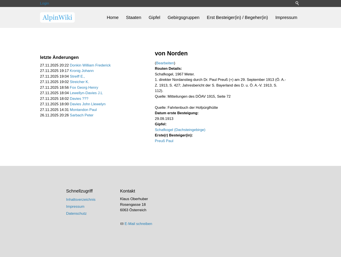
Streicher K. (79, 82)
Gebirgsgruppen (183, 17)
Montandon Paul (83, 110)
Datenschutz (76, 213)
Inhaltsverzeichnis (80, 199)
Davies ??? (79, 99)
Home (113, 17)
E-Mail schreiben (138, 224)
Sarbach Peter (82, 115)
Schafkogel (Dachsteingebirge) (180, 130)
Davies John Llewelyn (87, 104)
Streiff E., (77, 76)
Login (44, 3)
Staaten (133, 17)
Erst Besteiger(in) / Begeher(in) (237, 17)
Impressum (286, 17)
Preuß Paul (164, 141)
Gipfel (154, 17)
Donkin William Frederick (90, 65)
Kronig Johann (82, 71)
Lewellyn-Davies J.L (86, 93)
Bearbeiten (165, 63)
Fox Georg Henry (84, 87)
